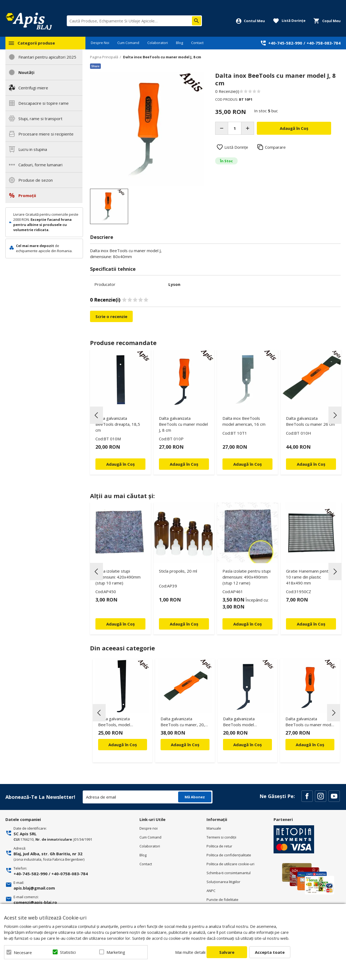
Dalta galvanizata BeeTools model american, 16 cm (239, 722)
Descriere (101, 237)
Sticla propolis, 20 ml (178, 571)
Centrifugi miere (33, 87)
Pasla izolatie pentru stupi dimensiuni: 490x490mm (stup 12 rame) (246, 577)
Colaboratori (157, 42)
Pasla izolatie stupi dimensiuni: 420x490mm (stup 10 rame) (118, 577)
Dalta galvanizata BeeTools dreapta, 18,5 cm (117, 424)
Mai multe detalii (190, 952)
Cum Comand (128, 42)
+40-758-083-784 (324, 43)
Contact (197, 42)
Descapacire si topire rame (43, 103)
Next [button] (334, 415)
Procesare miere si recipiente (46, 134)
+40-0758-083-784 (69, 873)
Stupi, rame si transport (40, 118)
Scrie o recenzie (111, 316)
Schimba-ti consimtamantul (229, 872)
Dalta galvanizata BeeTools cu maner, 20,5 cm (184, 722)
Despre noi (148, 828)
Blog (179, 42)
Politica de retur (219, 846)
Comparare (275, 147)
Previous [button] (96, 415)
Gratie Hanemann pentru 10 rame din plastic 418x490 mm (309, 577)
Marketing (116, 952)
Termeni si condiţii (221, 837)
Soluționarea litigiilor (223, 881)
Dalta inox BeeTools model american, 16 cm (243, 421)
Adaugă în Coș (122, 744)
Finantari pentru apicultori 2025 (47, 57)
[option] (147, 129)
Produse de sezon (35, 180)
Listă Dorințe (236, 147)
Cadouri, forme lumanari (40, 164)
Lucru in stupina (32, 149)
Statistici (68, 952)
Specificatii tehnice (113, 269)
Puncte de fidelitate (222, 899)
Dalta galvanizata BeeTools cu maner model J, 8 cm (183, 424)
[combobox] (134, 20)
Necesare (23, 952)
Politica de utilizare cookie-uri (230, 863)
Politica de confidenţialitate (229, 855)
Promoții (27, 195)
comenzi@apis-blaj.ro (35, 902)
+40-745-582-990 (285, 43)
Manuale (214, 828)
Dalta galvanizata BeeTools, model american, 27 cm (114, 722)
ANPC (211, 890)
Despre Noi (100, 42)
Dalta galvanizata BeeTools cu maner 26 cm (310, 421)
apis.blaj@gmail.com (34, 888)
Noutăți (26, 72)
